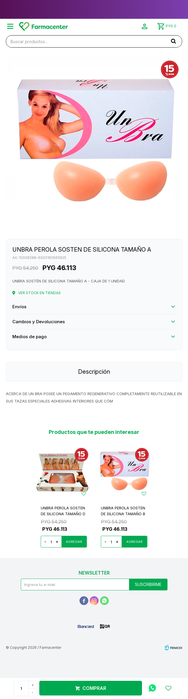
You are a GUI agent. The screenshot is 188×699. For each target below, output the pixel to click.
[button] (173, 41)
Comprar (94, 688)
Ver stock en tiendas (39, 293)
